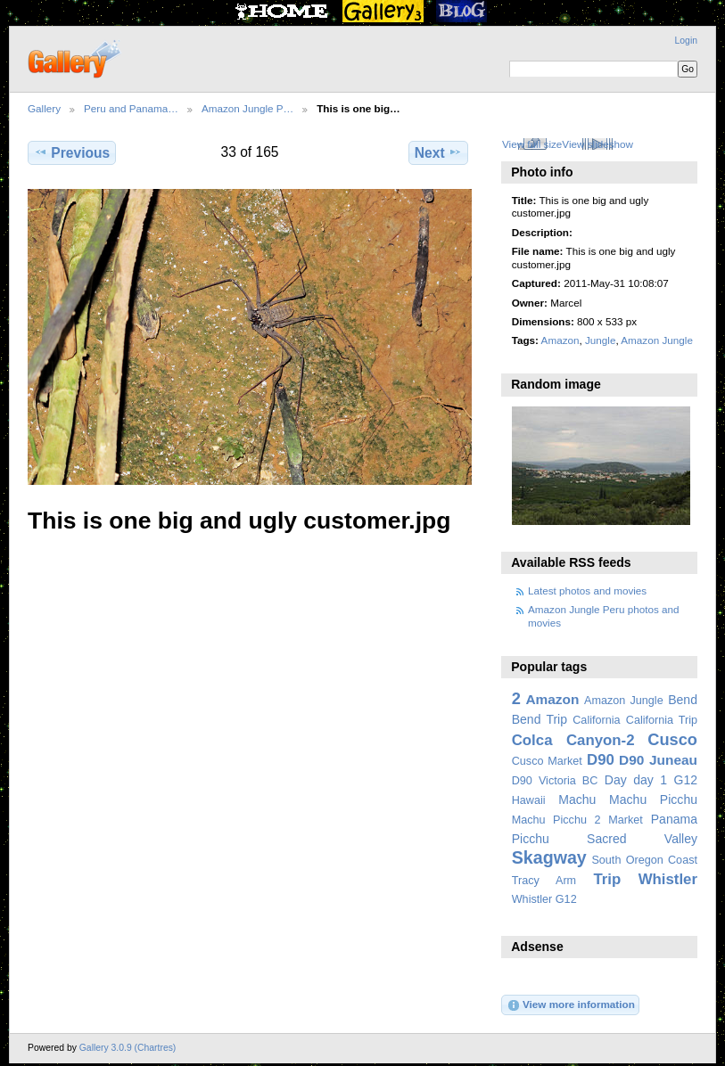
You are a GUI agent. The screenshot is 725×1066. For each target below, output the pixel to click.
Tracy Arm (544, 880)
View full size (532, 144)
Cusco (672, 739)
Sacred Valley (642, 839)
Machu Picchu (653, 799)
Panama (674, 819)
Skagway (549, 857)
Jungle (600, 340)
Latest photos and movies (587, 590)
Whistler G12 (544, 899)
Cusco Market (547, 761)
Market (625, 820)
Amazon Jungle (657, 340)
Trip (607, 879)
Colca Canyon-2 (573, 740)
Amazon (560, 340)
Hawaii (529, 800)
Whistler (667, 879)
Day (616, 780)
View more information (571, 1005)
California (596, 720)
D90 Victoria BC (555, 781)
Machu (577, 799)
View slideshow (597, 144)
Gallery (44, 108)
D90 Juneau (658, 759)
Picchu (530, 839)
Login (686, 40)
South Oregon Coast (644, 860)
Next (438, 152)
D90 (600, 759)
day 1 (650, 780)
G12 (685, 780)
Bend (682, 700)
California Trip (661, 720)
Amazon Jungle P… (247, 108)
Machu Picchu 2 (556, 820)
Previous (72, 152)
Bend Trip (539, 719)
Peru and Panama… (131, 108)
